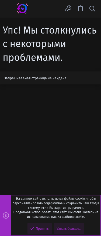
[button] (9, 9)
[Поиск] (92, 9)
